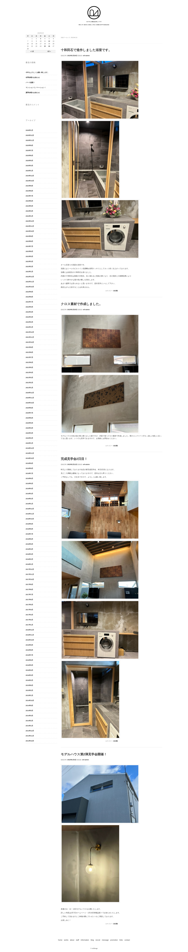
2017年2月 (29, 620)
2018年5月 (29, 544)
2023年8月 (29, 241)
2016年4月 (29, 670)
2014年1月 (29, 726)
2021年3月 (29, 377)
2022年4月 (29, 312)
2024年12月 (30, 176)
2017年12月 (30, 569)
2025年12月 (30, 135)
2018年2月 (29, 559)
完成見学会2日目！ (74, 459)
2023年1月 (29, 271)
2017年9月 (29, 584)
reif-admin (86, 55)
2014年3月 (29, 716)
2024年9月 (29, 186)
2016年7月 (29, 655)
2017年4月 (29, 610)
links (121, 940)
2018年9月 (29, 524)
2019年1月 (29, 504)
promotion (114, 940)
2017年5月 (29, 605)
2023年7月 (29, 246)
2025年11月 (30, 140)
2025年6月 (29, 155)
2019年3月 (29, 494)
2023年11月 (30, 226)
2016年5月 (29, 665)
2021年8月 (29, 352)
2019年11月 (30, 453)
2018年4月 (29, 549)
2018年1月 (29, 564)
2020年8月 (29, 408)
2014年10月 (30, 700)
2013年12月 (30, 731)
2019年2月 (29, 499)
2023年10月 (30, 231)
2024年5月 (29, 206)
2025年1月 (29, 171)
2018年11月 (30, 514)
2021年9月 (29, 347)
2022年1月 (29, 327)
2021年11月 (30, 337)
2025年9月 (29, 145)
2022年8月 (29, 297)
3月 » (49, 51)
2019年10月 (30, 458)
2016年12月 (30, 630)
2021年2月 (29, 382)
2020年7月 (29, 413)
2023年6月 (29, 251)
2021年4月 (29, 372)
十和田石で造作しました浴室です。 (86, 50)
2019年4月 (29, 488)
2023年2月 (29, 266)
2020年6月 (29, 418)
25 (45, 46)
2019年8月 (29, 468)
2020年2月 (29, 438)
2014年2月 (29, 721)
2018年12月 (30, 509)
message (105, 940)
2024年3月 (29, 211)
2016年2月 (29, 680)
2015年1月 (29, 695)
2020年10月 (30, 403)
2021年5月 (29, 367)
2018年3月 (29, 554)
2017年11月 (30, 574)
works (66, 940)
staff (77, 940)
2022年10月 (30, 287)
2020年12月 (30, 393)
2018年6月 (29, 539)
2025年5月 (29, 160)
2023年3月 (29, 261)
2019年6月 (29, 478)
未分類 (115, 291)
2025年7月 (29, 150)
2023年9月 (29, 236)
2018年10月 (30, 519)
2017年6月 (29, 599)
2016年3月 (29, 675)
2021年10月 (30, 342)
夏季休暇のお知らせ (33, 92)
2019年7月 (29, 473)
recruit (98, 940)
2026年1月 (29, 130)
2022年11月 (30, 282)
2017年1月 (29, 625)
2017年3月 (29, 615)
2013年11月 (30, 736)
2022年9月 (29, 292)
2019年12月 (30, 448)
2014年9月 (29, 705)
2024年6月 (29, 201)
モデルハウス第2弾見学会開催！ (84, 754)
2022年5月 (29, 307)
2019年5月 (29, 483)
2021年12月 (30, 332)
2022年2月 (29, 322)
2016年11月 (30, 635)
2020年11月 (30, 398)
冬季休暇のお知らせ (33, 77)
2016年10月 (30, 640)
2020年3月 (29, 433)
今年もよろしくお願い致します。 (37, 72)
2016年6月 (29, 660)
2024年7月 (29, 196)
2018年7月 (29, 534)
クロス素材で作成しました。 (81, 304)
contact (127, 940)
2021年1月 (29, 388)
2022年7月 (29, 302)
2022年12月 (30, 277)
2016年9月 (29, 645)
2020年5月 (29, 423)
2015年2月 (29, 690)
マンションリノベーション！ (36, 87)
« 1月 (32, 51)
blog (92, 940)
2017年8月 (29, 589)
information (85, 940)
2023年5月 (29, 256)
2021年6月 (29, 362)
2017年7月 (29, 594)
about (72, 940)
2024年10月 (30, 181)
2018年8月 (29, 529)
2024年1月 (29, 216)
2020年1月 (29, 443)
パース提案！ (30, 82)
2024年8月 (29, 191)
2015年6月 (29, 685)
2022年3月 (29, 317)
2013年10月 (30, 741)
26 (49, 46)
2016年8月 (29, 650)
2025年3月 (29, 166)
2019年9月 (29, 463)
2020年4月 (29, 428)
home (60, 940)
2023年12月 (30, 221)
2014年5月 (29, 710)
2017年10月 (30, 579)
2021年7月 (29, 357)
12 (49, 41)
